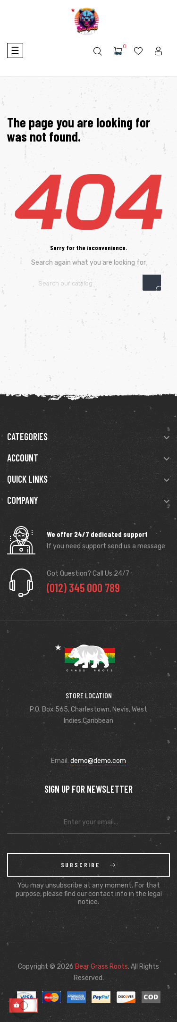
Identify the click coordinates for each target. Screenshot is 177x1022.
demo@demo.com (98, 761)
